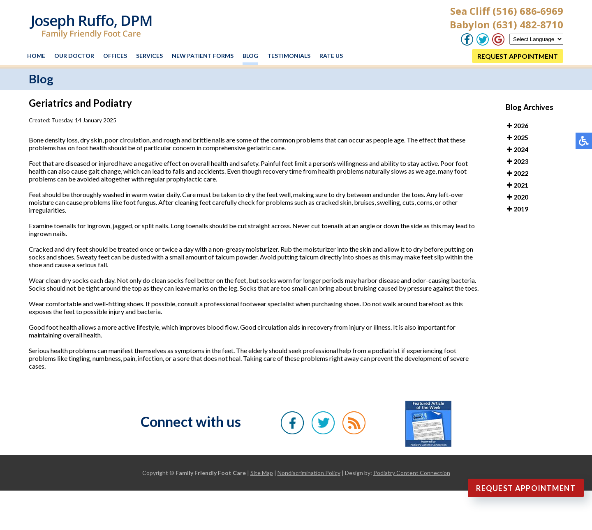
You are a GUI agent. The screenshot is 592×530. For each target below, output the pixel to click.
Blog (250, 55)
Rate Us (331, 55)
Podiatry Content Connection (411, 472)
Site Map (261, 472)
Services (149, 55)
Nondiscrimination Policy (309, 472)
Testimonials (288, 55)
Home (36, 55)
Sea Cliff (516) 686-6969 (506, 11)
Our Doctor (74, 55)
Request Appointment (526, 488)
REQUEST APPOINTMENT (517, 56)
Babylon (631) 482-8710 (506, 24)
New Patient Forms (203, 55)
